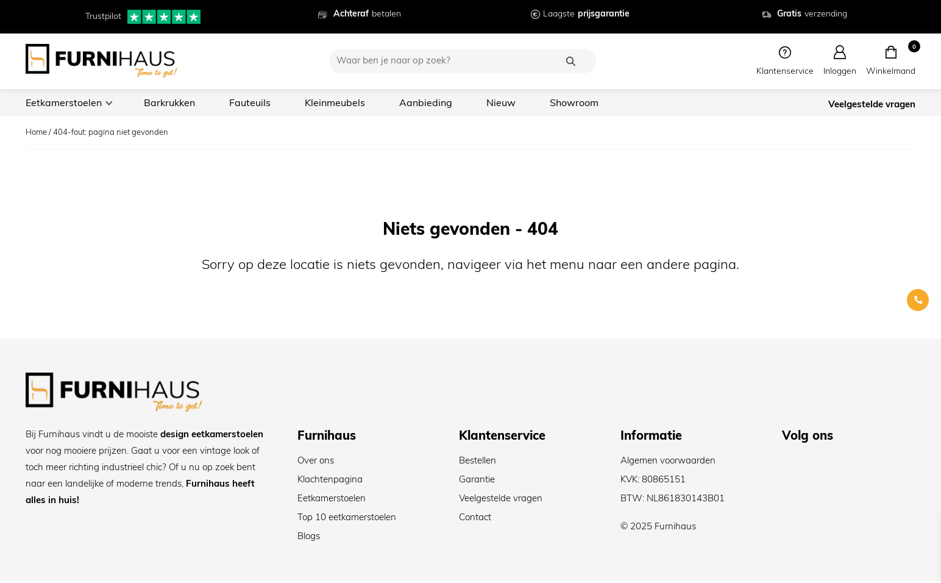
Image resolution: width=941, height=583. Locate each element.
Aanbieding (434, 104)
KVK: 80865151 (653, 482)
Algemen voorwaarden (668, 463)
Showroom (584, 104)
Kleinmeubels (342, 104)
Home (36, 135)
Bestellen (477, 463)
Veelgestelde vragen (871, 105)
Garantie (477, 482)
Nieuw (510, 104)
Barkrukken (173, 104)
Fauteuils (255, 104)
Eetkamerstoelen (65, 104)
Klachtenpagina (330, 482)
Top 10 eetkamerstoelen (346, 520)
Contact (475, 520)
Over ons (315, 463)
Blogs (308, 539)
